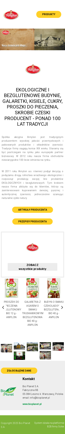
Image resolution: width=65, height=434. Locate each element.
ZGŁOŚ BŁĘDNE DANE (19, 370)
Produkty (48, 14)
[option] (32, 39)
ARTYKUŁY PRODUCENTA (32, 209)
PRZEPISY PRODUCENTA (32, 221)
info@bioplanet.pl (40, 397)
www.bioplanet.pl (32, 404)
